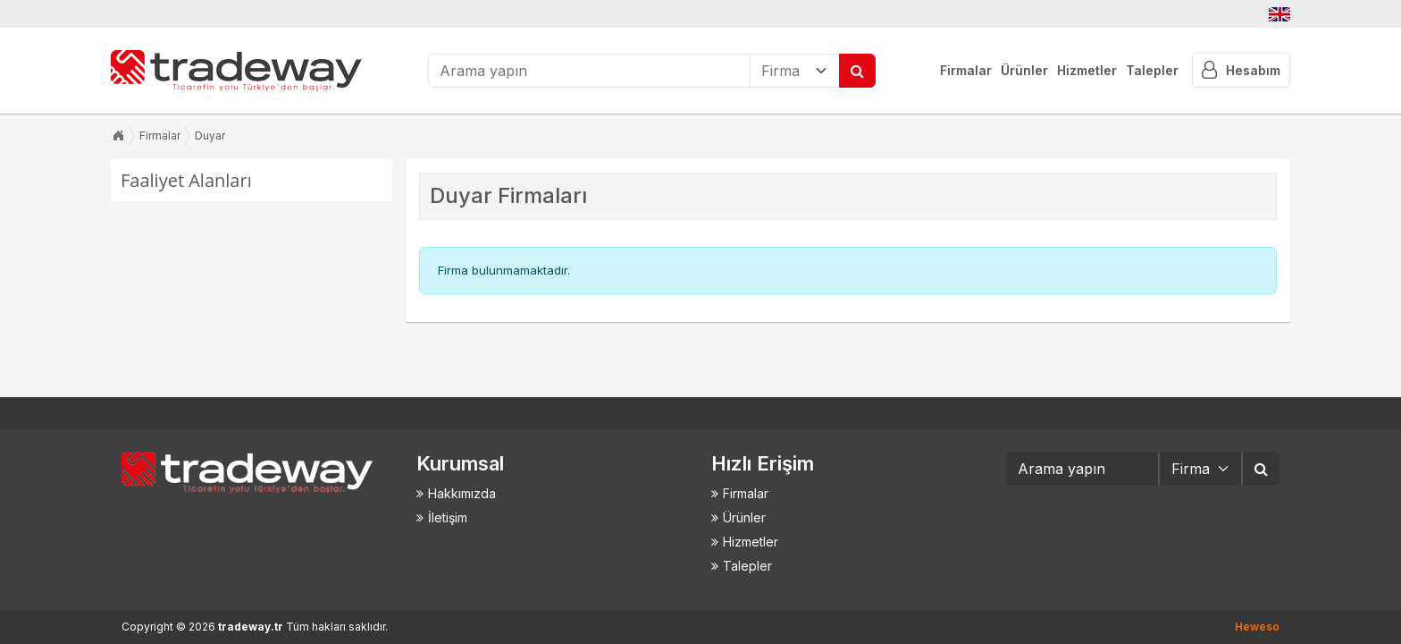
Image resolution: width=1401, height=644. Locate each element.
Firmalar (966, 70)
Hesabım (1241, 70)
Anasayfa (118, 136)
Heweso (1257, 626)
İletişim (447, 517)
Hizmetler (1087, 70)
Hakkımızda (462, 493)
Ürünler (1024, 70)
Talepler (1152, 70)
